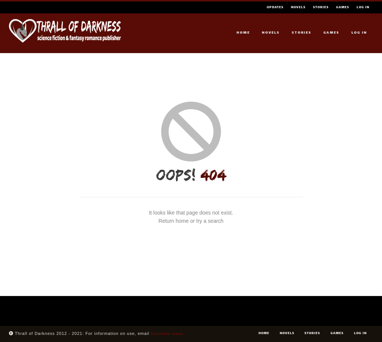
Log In (363, 7)
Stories (321, 7)
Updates (275, 7)
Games (342, 7)
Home (243, 33)
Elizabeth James (167, 334)
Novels (298, 7)
